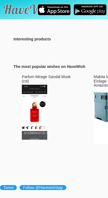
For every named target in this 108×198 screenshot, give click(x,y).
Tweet (8, 187)
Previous (17, 119)
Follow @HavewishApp (43, 187)
